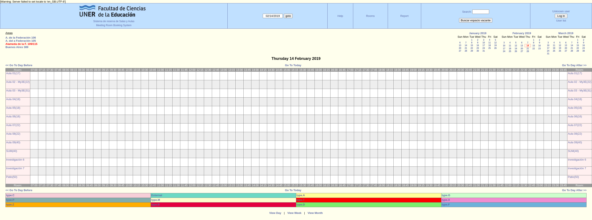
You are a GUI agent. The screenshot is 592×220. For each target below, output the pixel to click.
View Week (294, 213)
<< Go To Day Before (18, 65)
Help (340, 15)
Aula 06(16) (13, 116)
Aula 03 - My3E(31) (18, 90)
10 (483, 43)
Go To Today (293, 65)
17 (483, 45)
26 (495, 48)
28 (466, 51)
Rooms (370, 15)
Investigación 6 (15, 159)
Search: (467, 11)
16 (478, 45)
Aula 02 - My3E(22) (18, 81)
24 (483, 48)
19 (495, 45)
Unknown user (561, 11)
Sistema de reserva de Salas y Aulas (113, 21)
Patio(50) (11, 176)
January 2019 (477, 33)
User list (561, 20)
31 (483, 51)
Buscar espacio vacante (476, 20)
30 (478, 51)
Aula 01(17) (13, 73)
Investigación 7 (15, 168)
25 (489, 48)
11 (489, 43)
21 (466, 48)
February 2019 (521, 33)
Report (404, 15)
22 (472, 48)
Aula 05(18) (13, 107)
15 (472, 45)
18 (489, 45)
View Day (275, 213)
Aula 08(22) (13, 133)
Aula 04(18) (13, 99)
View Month (315, 213)
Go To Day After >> (574, 65)
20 (460, 48)
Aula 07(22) (13, 125)
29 (472, 51)
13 (460, 45)
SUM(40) (11, 151)
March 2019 (565, 33)
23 (478, 48)
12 (495, 43)
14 (466, 45)
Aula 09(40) (13, 142)
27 (460, 51)
